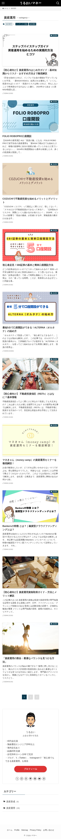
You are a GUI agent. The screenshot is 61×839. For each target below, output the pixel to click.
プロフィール (30, 769)
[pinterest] (35, 778)
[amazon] (44, 778)
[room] (26, 778)
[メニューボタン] (3, 3)
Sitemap (24, 830)
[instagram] (21, 778)
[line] (30, 778)
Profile (16, 830)
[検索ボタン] (58, 3)
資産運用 (13, 808)
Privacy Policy (35, 830)
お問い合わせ (48, 830)
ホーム (9, 830)
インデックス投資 (22, 24)
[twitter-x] (17, 778)
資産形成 (12, 801)
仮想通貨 (33, 24)
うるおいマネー (30, 3)
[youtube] (39, 778)
